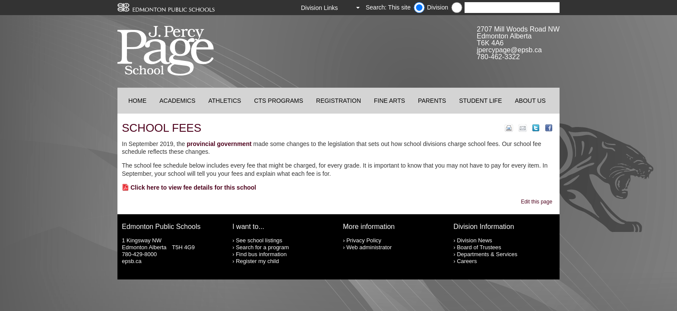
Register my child (257, 261)
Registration (338, 100)
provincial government (219, 143)
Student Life (480, 100)
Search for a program (262, 247)
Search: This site (388, 7)
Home (137, 100)
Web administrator (369, 247)
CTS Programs (278, 100)
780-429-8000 (139, 254)
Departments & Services (487, 254)
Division (437, 7)
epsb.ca (132, 261)
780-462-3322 (498, 56)
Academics (177, 100)
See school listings (259, 240)
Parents (432, 100)
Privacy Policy (363, 240)
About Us (530, 100)
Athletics (224, 100)
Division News (474, 240)
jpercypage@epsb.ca (509, 50)
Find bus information (261, 254)
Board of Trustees (479, 247)
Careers (467, 261)
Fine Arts (389, 100)
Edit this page (538, 202)
